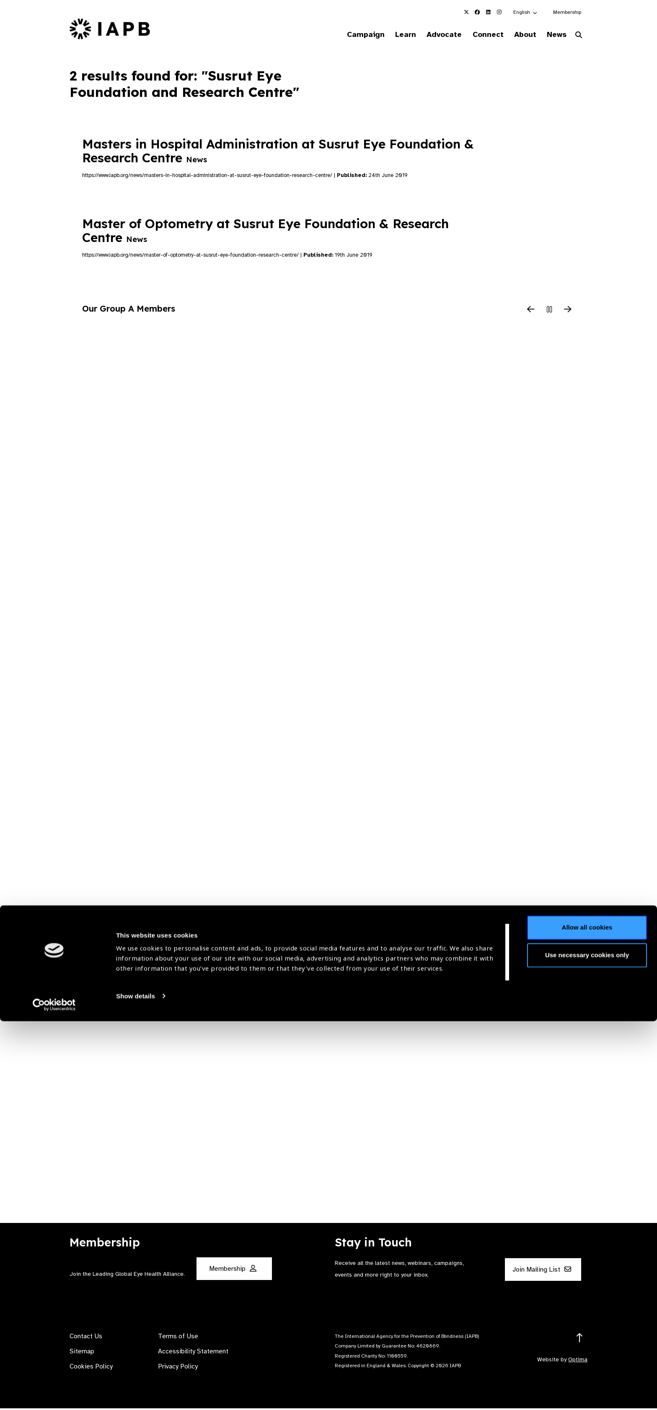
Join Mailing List (541, 1271)
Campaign (343, 35)
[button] (526, 12)
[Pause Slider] (549, 311)
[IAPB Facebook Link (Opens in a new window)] (477, 12)
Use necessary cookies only (587, 1344)
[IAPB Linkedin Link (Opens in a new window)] (488, 12)
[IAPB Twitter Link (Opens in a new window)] (466, 12)
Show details (135, 1385)
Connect (476, 35)
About (518, 35)
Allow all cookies (587, 1316)
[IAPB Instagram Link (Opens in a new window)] (499, 12)
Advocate (429, 35)
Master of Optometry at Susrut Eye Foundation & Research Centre (265, 232)
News (553, 35)
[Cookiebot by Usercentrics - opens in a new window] (54, 1393)
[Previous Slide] (531, 311)
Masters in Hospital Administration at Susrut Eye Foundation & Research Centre (278, 152)
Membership (567, 12)
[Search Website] (579, 37)
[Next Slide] (567, 311)
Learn (387, 35)
